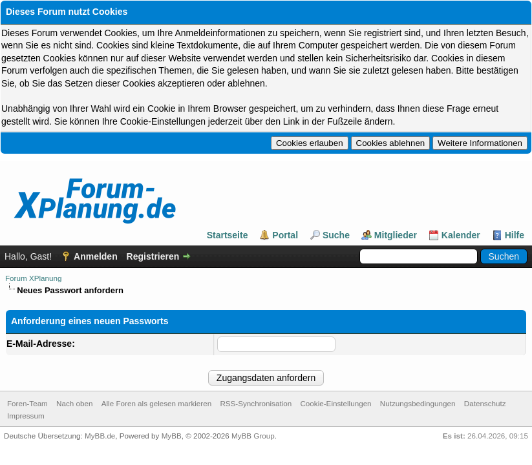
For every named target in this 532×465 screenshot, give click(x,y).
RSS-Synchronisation (256, 406)
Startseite (227, 236)
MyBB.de (100, 438)
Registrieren (153, 258)
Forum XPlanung (33, 279)
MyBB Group (253, 438)
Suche (336, 236)
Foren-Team (27, 406)
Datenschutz (485, 406)
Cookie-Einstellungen (335, 406)
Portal (285, 236)
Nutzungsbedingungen (418, 406)
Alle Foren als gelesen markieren (156, 406)
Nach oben (74, 406)
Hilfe (514, 236)
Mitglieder (395, 236)
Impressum (26, 418)
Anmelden (96, 258)
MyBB (172, 438)
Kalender (461, 236)
